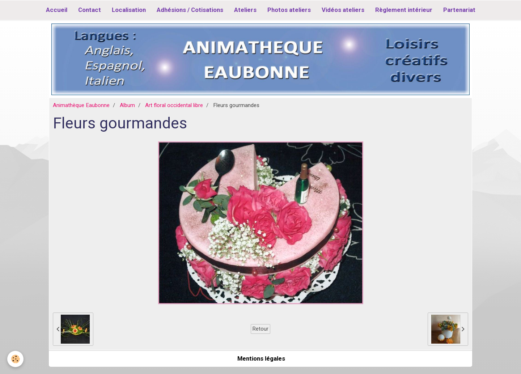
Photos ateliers (289, 9)
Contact (89, 9)
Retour (260, 329)
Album (127, 105)
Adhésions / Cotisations (190, 9)
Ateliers (245, 9)
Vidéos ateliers (343, 9)
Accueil (56, 9)
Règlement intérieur (403, 9)
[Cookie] (15, 359)
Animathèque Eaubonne (81, 105)
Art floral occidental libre (174, 105)
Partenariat (459, 9)
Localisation (129, 9)
